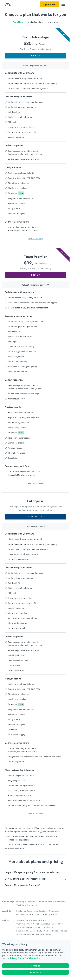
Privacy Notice (17, 958)
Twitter (41, 901)
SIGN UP (35, 55)
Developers (32, 905)
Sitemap (46, 914)
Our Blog (20, 901)
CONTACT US (35, 516)
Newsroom (54, 911)
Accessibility (36, 930)
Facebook (31, 901)
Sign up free (49, 4)
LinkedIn (50, 901)
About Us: (6, 911)
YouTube (20, 905)
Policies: (6, 920)
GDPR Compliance (44, 927)
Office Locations (23, 914)
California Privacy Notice (27, 923)
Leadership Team (24, 911)
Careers (37, 914)
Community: (8, 901)
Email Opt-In (22, 930)
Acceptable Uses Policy (52, 923)
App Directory (40, 911)
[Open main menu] (63, 4)
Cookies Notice (32, 958)
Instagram (61, 901)
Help (55, 914)
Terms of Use (22, 920)
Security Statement (25, 927)
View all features (35, 238)
